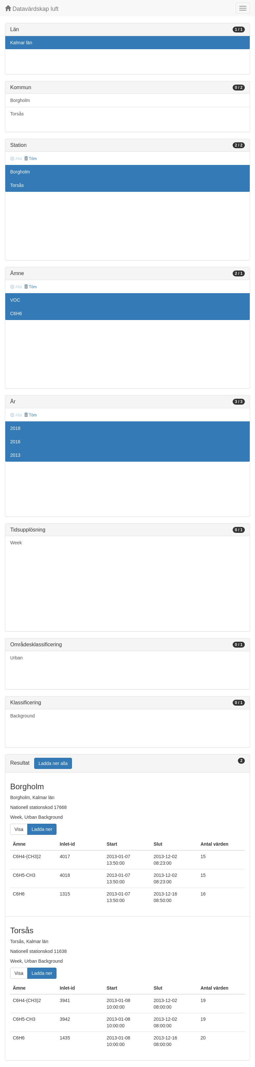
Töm (30, 158)
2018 (15, 428)
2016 (15, 441)
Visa (18, 829)
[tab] (127, 764)
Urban (16, 657)
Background (22, 715)
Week (16, 542)
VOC (15, 300)
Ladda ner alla (53, 763)
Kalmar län (21, 42)
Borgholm (20, 100)
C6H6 (16, 313)
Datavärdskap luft (31, 8)
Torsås (17, 113)
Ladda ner (42, 829)
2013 (15, 455)
